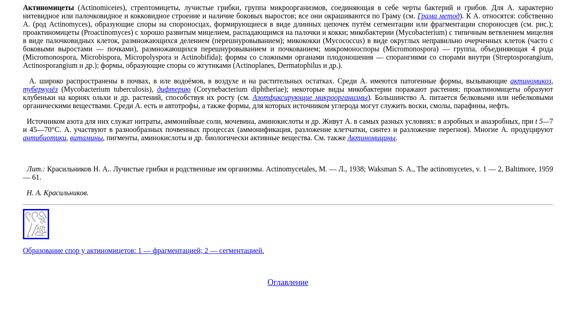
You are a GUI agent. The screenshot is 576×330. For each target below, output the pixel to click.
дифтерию (173, 89)
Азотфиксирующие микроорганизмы (310, 97)
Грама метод (438, 16)
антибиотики (44, 138)
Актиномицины (372, 138)
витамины (86, 138)
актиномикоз (530, 81)
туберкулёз (40, 89)
